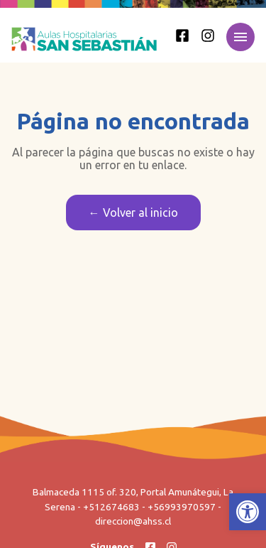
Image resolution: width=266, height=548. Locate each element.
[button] (247, 511)
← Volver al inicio (133, 212)
